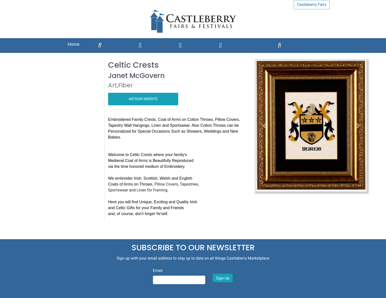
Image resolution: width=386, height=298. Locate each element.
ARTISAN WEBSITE (143, 99)
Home (73, 44)
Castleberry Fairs (311, 4)
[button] (264, 125)
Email (158, 270)
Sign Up (222, 278)
